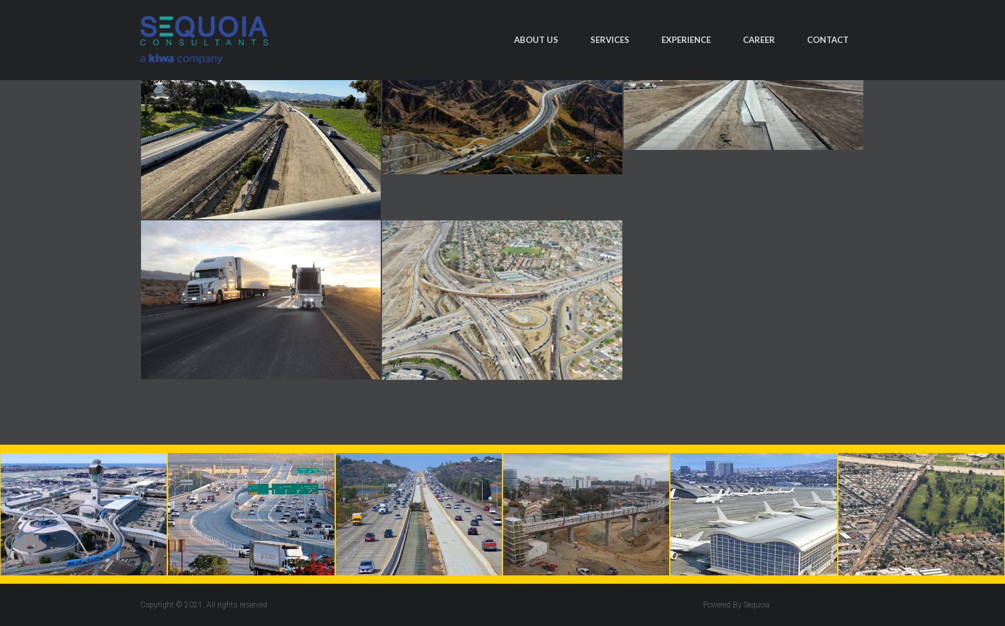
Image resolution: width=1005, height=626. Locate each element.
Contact (828, 40)
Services (609, 40)
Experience (686, 40)
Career (759, 40)
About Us (536, 40)
